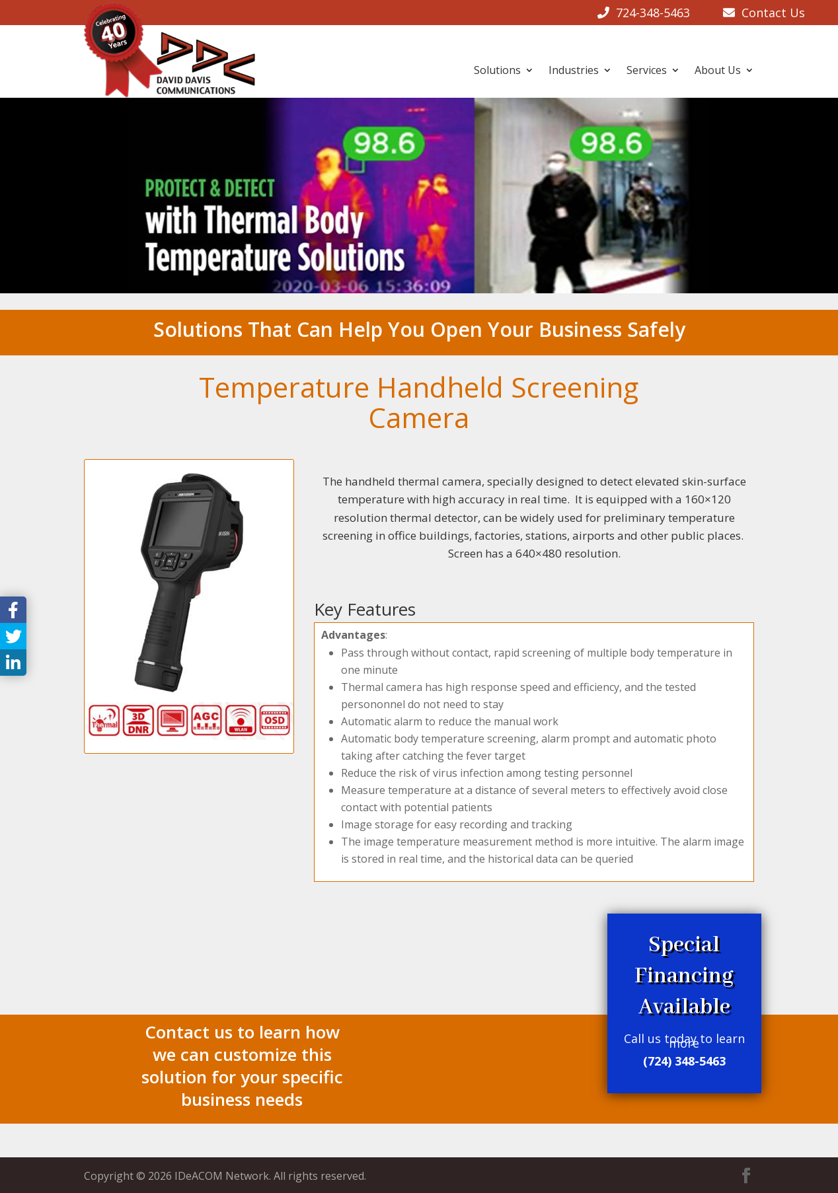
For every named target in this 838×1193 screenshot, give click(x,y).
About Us (718, 70)
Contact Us (770, 12)
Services (647, 70)
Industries (574, 70)
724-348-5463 (653, 12)
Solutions (497, 70)
